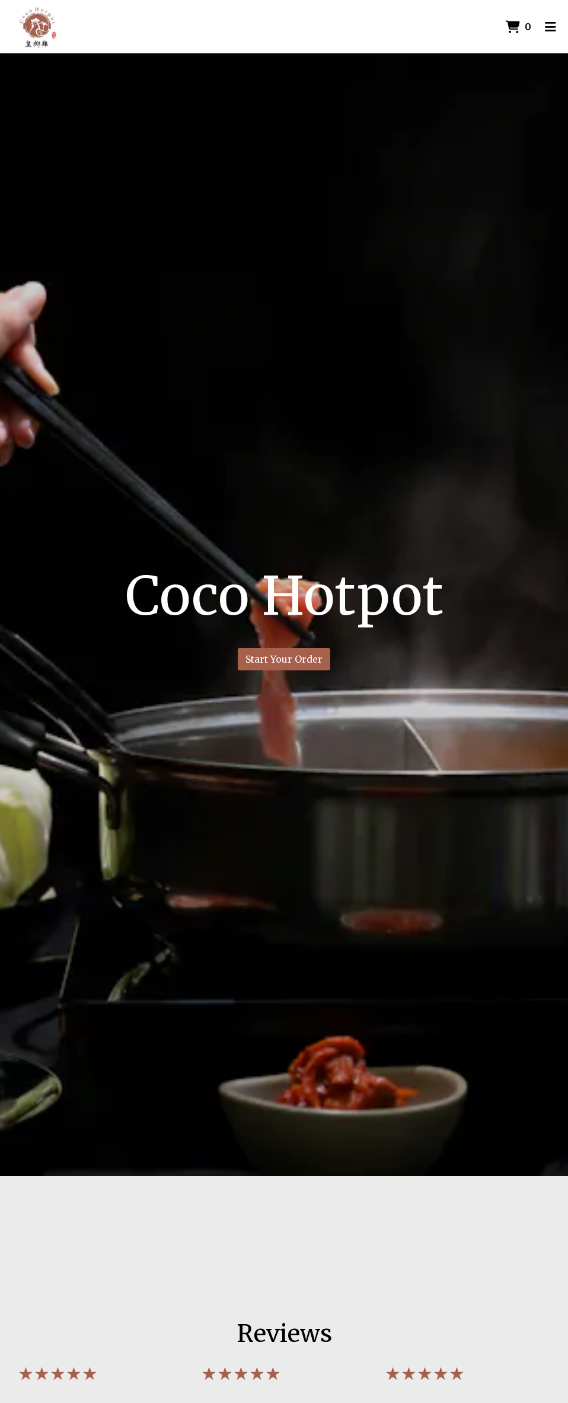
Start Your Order (284, 659)
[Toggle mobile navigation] (550, 26)
